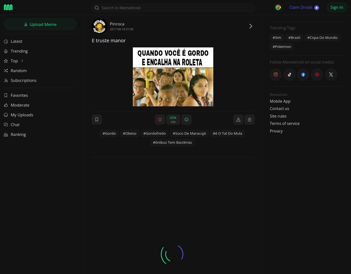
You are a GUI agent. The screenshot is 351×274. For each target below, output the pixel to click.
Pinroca (117, 24)
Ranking (15, 134)
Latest (13, 41)
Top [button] (14, 61)
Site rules (278, 116)
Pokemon (283, 46)
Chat (12, 124)
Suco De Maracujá (190, 133)
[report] (238, 119)
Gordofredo (156, 133)
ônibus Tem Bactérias (173, 142)
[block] (249, 119)
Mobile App (280, 101)
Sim (278, 37)
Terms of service (285, 123)
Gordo (110, 133)
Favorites (16, 95)
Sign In (337, 7)
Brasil (295, 37)
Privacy (276, 131)
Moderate (16, 105)
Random (15, 70)
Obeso (130, 133)
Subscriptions (20, 80)
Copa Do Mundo (323, 37)
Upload (40, 24)
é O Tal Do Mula (228, 133)
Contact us (279, 108)
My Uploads (18, 115)
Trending (16, 51)
